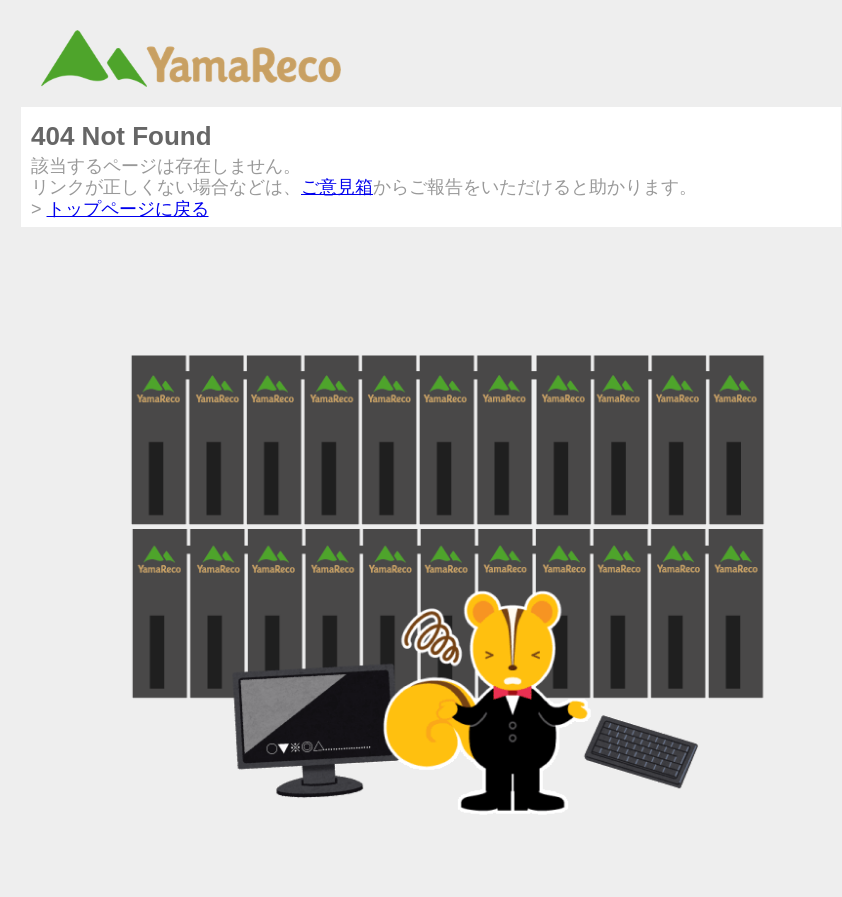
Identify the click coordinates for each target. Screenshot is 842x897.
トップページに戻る (128, 209)
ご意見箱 (337, 187)
